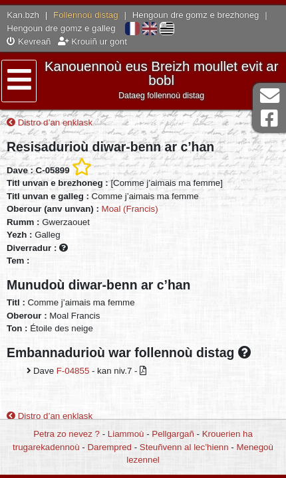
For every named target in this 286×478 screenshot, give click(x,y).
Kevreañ (29, 41)
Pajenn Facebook (269, 118)
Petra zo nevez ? (66, 434)
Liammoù (126, 434)
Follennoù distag (85, 15)
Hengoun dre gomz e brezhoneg (195, 15)
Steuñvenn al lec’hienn (184, 447)
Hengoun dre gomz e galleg (61, 28)
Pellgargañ (173, 434)
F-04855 (73, 371)
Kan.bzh (23, 15)
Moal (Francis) (130, 209)
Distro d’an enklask (49, 122)
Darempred (109, 447)
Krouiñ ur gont (92, 41)
